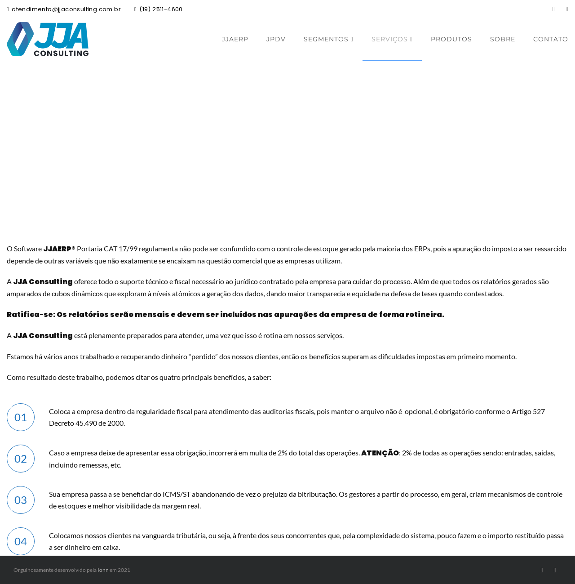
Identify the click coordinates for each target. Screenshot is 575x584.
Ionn (103, 569)
